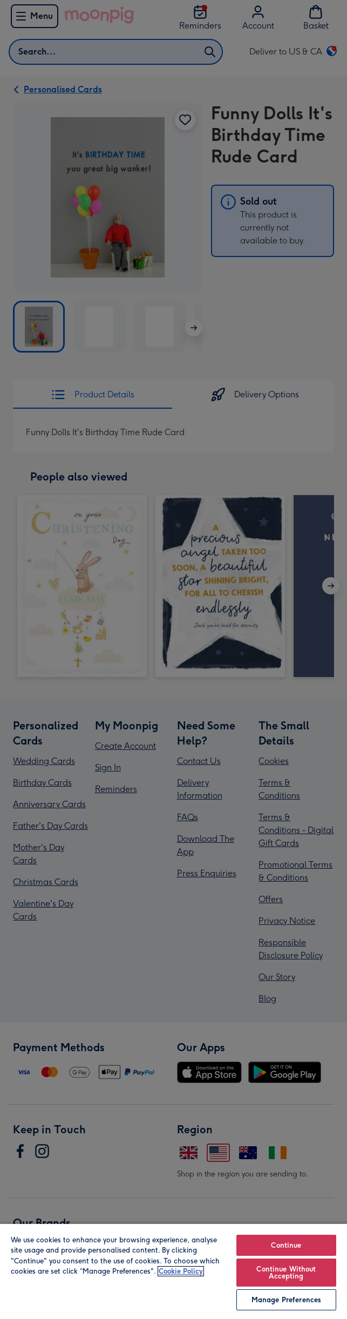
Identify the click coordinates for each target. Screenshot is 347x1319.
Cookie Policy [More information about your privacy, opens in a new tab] (181, 1271)
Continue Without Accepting (286, 1272)
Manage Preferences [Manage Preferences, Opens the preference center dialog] (286, 1300)
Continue (286, 1245)
